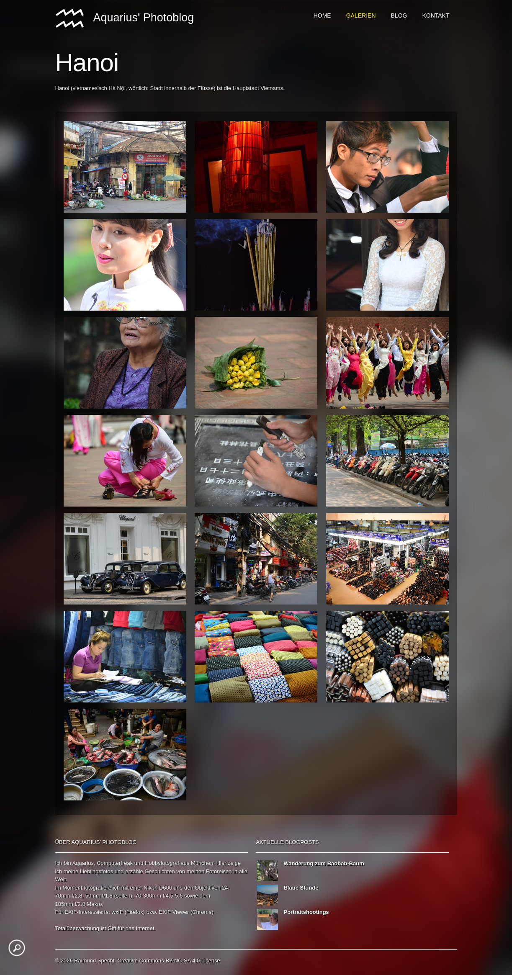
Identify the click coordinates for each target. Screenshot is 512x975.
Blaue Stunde (300, 888)
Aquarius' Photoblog (124, 18)
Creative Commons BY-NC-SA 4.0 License (169, 960)
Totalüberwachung (77, 928)
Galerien (361, 15)
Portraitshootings (306, 912)
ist (103, 928)
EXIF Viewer (174, 912)
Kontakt (435, 15)
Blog (399, 15)
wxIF (117, 912)
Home (322, 15)
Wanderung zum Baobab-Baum (323, 863)
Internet (145, 928)
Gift (112, 928)
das (130, 928)
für (121, 928)
